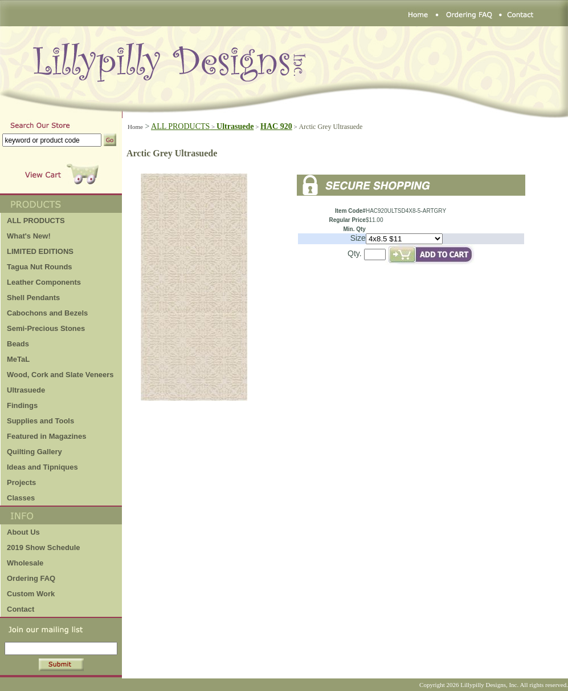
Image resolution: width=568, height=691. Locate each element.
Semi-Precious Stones (46, 328)
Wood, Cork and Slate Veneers (60, 374)
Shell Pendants (33, 297)
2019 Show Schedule (43, 547)
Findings (22, 405)
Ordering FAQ (31, 578)
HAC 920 (276, 126)
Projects (21, 482)
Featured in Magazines (46, 436)
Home (135, 126)
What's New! (29, 236)
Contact (20, 609)
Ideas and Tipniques (42, 467)
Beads (18, 344)
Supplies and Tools (40, 421)
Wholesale (25, 563)
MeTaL (18, 359)
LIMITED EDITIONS (40, 251)
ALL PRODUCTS (183, 126)
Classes (21, 498)
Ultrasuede (26, 390)
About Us (23, 532)
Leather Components (44, 282)
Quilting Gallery (34, 451)
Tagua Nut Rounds (39, 266)
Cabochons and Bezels (47, 313)
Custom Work (31, 593)
